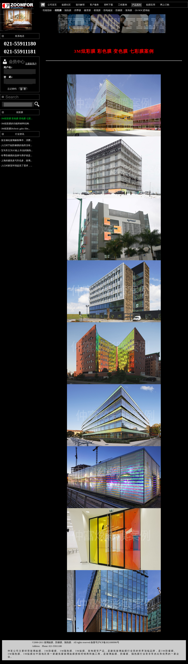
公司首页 (52, 4)
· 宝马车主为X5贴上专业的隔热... (16, 150)
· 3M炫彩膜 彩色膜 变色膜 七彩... (16, 118)
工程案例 (122, 4)
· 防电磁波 (107, 10)
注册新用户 (31, 63)
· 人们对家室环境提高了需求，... (16, 165)
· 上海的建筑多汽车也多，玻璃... (16, 160)
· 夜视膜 (97, 10)
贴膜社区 (66, 4)
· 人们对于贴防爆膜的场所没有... (16, 145)
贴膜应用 (150, 4)
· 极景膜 (87, 10)
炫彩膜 (19, 112)
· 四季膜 (77, 10)
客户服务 (94, 4)
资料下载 (108, 4)
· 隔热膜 (67, 10)
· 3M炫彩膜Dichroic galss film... (15, 128)
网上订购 (164, 4)
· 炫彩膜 (58, 10)
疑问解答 (80, 4)
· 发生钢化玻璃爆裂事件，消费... (16, 140)
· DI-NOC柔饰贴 (142, 10)
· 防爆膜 (118, 10)
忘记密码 (12, 89)
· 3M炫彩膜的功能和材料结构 (14, 123)
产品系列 (136, 5)
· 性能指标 (47, 10)
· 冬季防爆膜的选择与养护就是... (16, 155)
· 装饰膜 (128, 10)
